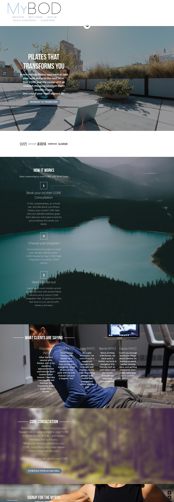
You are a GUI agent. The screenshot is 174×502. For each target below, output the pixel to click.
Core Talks (58, 480)
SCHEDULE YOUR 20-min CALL (87, 348)
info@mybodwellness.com (99, 477)
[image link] (87, 9)
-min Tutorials (61, 477)
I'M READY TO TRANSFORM (87, 80)
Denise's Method (26, 477)
